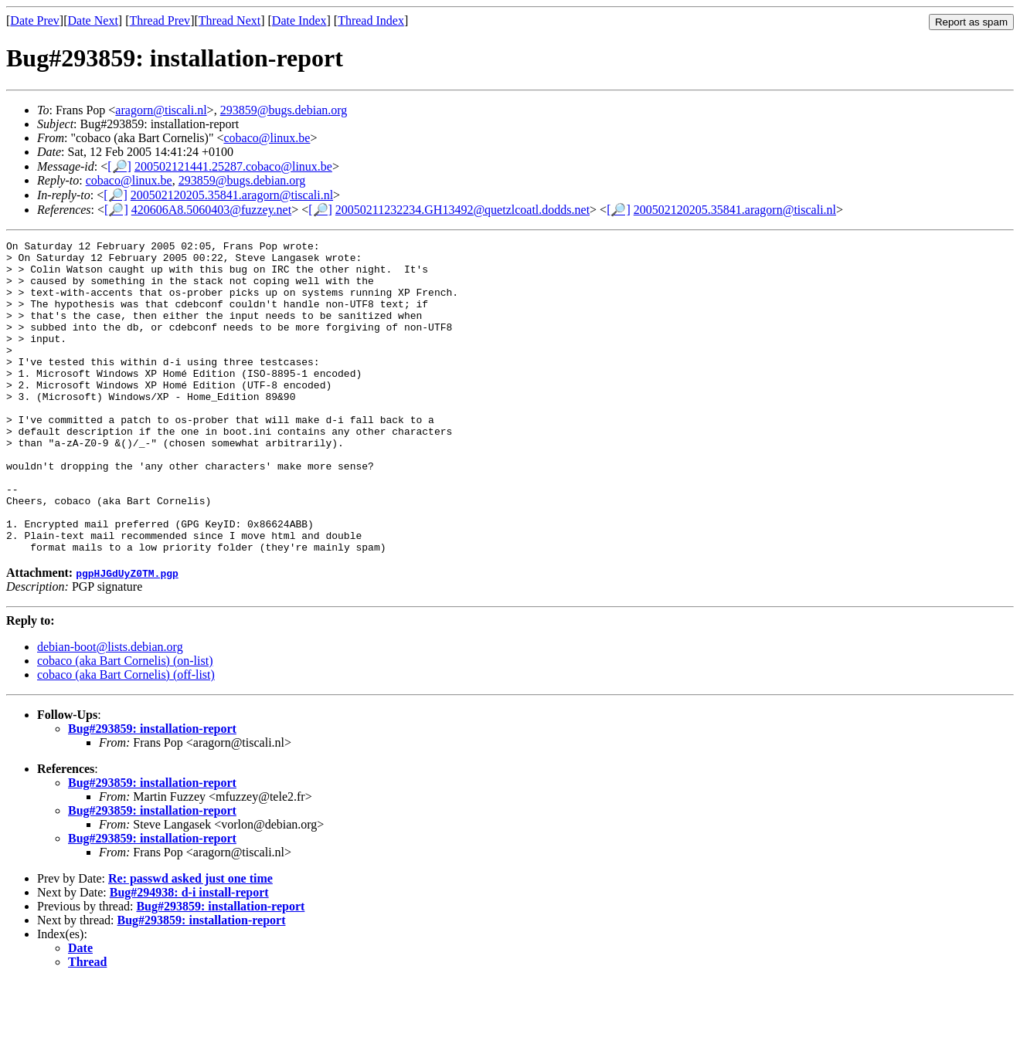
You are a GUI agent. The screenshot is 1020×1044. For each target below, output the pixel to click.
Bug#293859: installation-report (152, 791)
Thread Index (371, 20)
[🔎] (119, 166)
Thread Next (229, 20)
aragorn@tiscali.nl (160, 110)
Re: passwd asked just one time (190, 940)
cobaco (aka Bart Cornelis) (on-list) (124, 723)
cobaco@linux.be (266, 137)
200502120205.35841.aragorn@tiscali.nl (232, 195)
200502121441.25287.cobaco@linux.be (233, 166)
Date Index (299, 20)
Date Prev (35, 20)
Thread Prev (159, 20)
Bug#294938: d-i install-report (189, 954)
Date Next (93, 20)
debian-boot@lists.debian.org (110, 709)
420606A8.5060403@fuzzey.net (211, 209)
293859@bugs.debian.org (284, 110)
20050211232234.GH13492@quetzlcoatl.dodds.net (462, 209)
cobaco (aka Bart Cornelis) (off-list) (126, 737)
